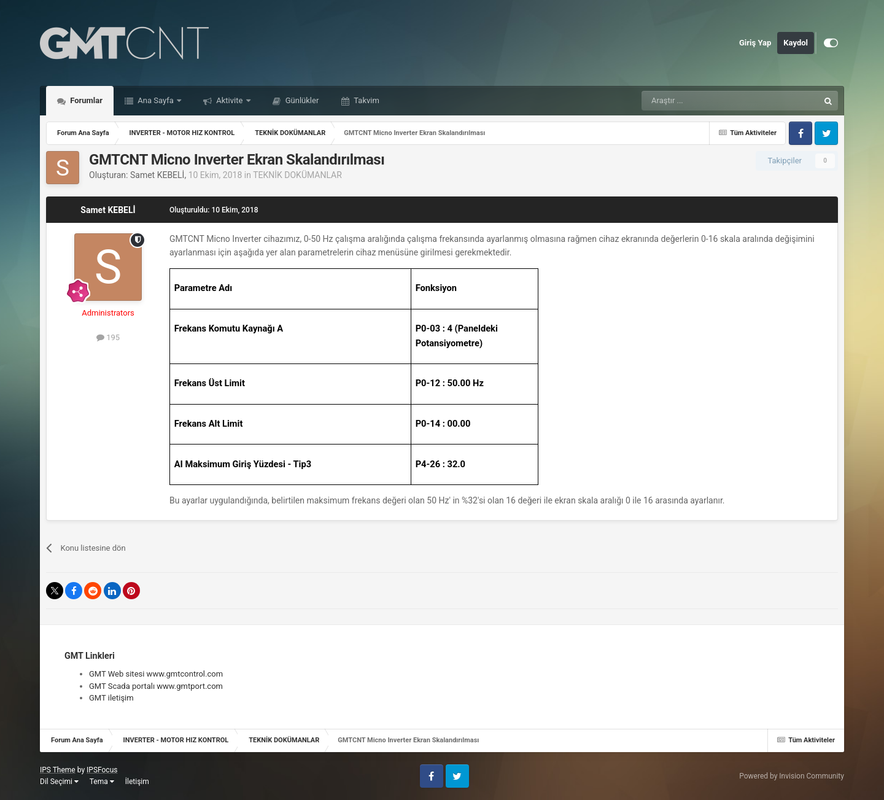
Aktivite (229, 100)
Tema (102, 781)
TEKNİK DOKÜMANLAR (297, 175)
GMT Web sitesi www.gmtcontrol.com (156, 673)
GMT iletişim (111, 697)
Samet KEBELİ (157, 175)
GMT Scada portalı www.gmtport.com (156, 686)
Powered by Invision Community (791, 776)
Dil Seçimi (59, 781)
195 (108, 337)
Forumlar (85, 100)
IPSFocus (102, 770)
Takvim (365, 100)
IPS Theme (58, 770)
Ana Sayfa (156, 100)
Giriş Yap (755, 42)
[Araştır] (701, 101)
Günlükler (301, 100)
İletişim (137, 781)
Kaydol (795, 42)
